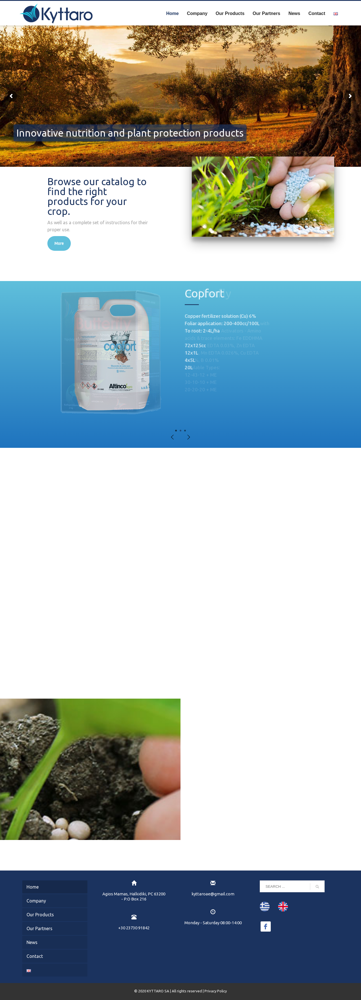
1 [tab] (176, 430)
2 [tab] (180, 430)
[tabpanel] (180, 358)
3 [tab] (185, 430)
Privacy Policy (215, 991)
